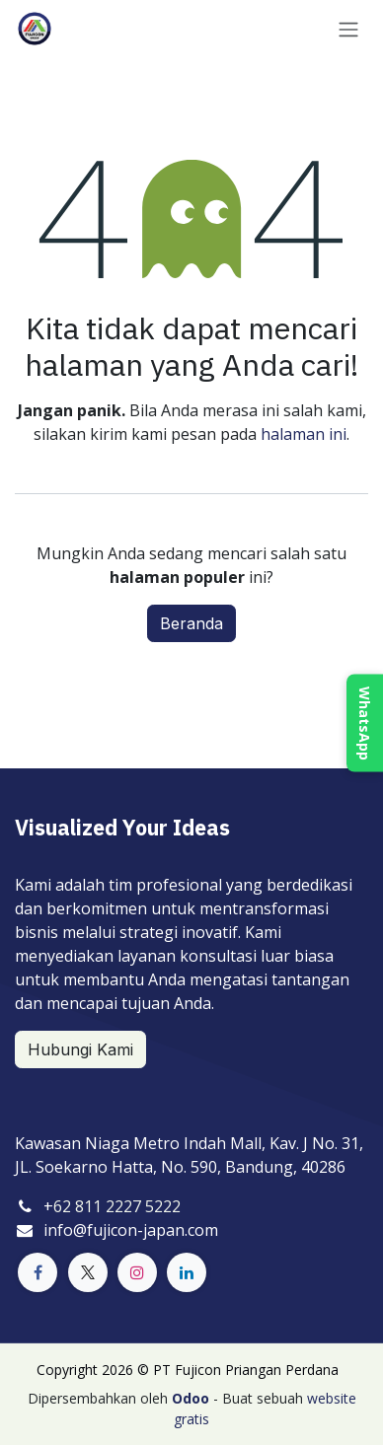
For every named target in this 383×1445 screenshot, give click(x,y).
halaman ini (303, 434)
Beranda (191, 623)
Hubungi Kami (80, 1049)
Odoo (192, 1398)
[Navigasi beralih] (348, 28)
